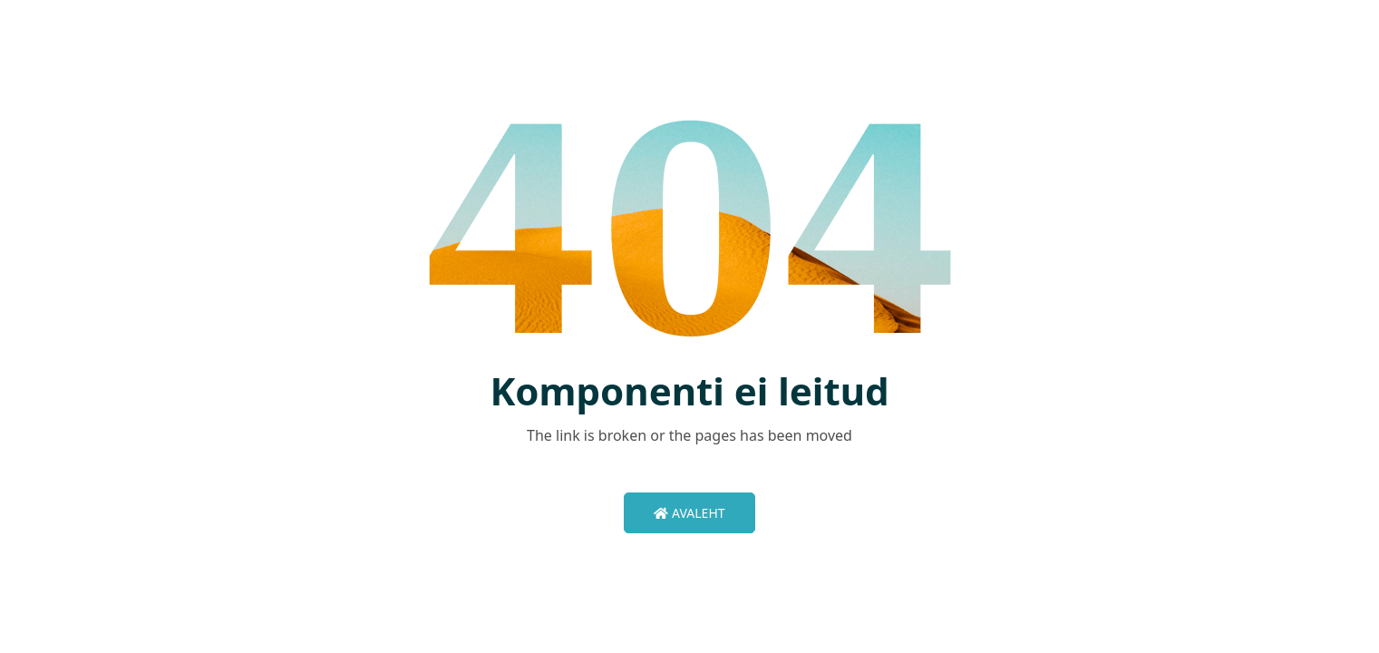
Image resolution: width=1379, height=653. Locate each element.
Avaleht (689, 512)
